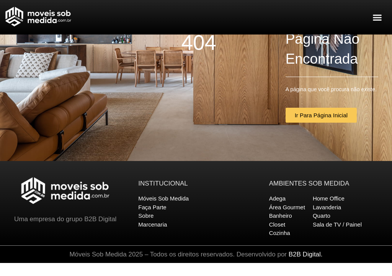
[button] (377, 17)
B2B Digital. (306, 254)
